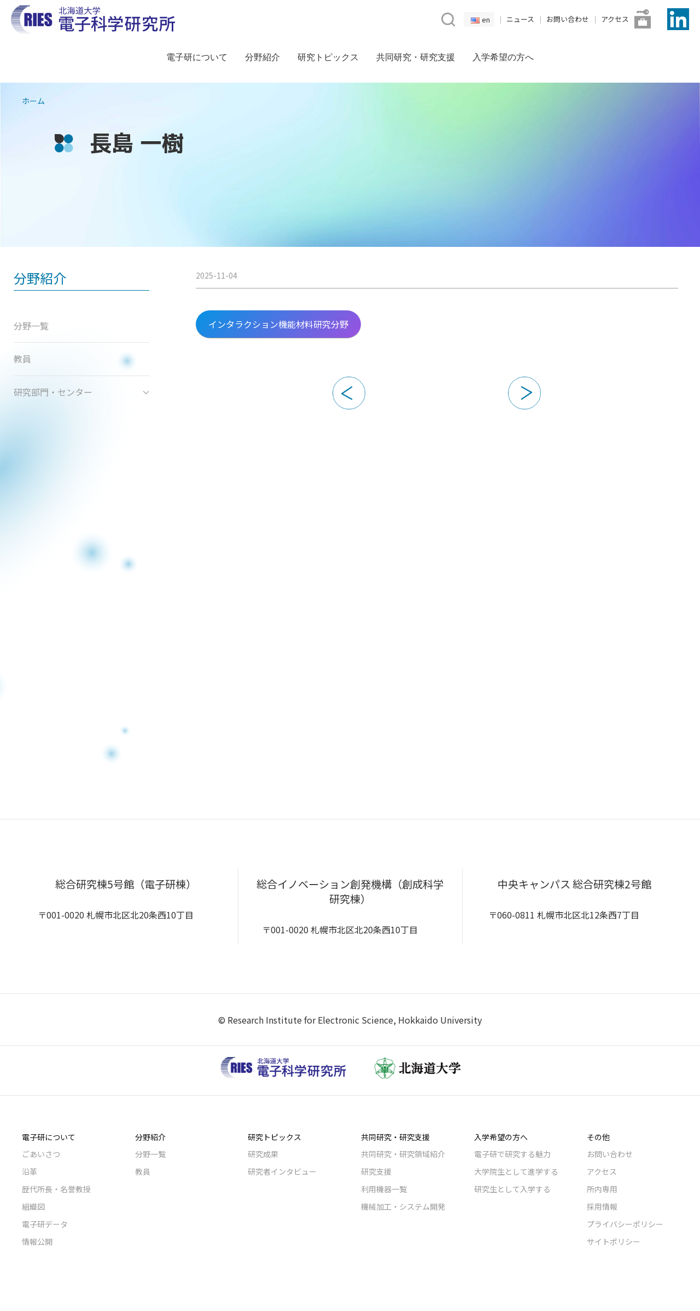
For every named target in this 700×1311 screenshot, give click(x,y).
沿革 (29, 1171)
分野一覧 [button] (31, 325)
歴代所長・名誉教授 (56, 1188)
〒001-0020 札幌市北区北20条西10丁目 (116, 914)
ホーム (33, 100)
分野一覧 (150, 1153)
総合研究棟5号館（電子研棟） (125, 884)
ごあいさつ (41, 1153)
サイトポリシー (613, 1241)
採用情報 (602, 1206)
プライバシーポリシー (625, 1223)
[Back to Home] (93, 19)
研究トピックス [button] (328, 57)
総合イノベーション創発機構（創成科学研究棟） (350, 891)
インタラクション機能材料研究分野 (278, 324)
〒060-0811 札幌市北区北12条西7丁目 (563, 914)
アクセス (615, 19)
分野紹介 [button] (262, 57)
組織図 (33, 1206)
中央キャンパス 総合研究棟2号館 (574, 884)
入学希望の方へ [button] (503, 57)
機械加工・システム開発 (403, 1206)
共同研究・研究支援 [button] (415, 57)
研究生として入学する (512, 1188)
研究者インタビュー (282, 1171)
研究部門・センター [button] (81, 392)
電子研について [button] (197, 57)
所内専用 (602, 1188)
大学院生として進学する (516, 1171)
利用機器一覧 (384, 1188)
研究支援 (376, 1171)
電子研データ (45, 1223)
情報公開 (37, 1241)
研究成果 (263, 1153)
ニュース (520, 19)
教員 (142, 1171)
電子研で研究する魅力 (512, 1153)
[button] (447, 18)
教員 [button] (22, 358)
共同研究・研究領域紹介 (403, 1153)
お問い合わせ (567, 19)
